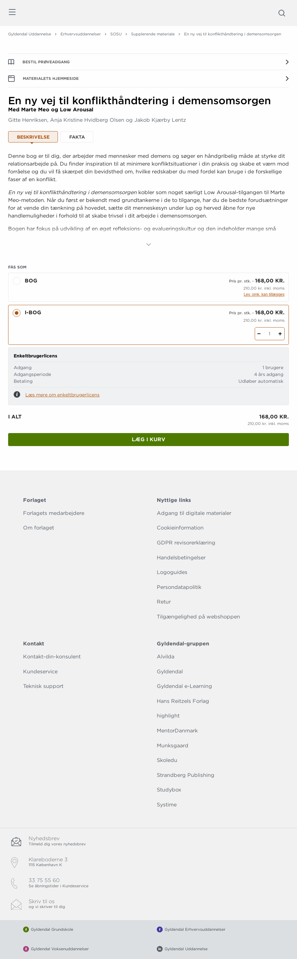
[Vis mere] (149, 244)
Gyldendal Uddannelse (29, 33)
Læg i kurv (148, 439)
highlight (168, 716)
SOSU (116, 33)
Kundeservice (40, 671)
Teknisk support (43, 686)
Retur (164, 602)
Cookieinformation (180, 528)
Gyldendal (170, 671)
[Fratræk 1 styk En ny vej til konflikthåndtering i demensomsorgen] (259, 334)
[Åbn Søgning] (282, 13)
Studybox (169, 790)
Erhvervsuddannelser (81, 33)
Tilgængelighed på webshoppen (198, 617)
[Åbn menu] (12, 13)
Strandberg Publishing (185, 775)
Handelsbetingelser (181, 557)
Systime (167, 805)
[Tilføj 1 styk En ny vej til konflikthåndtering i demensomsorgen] (280, 334)
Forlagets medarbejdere (53, 513)
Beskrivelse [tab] (33, 137)
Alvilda (165, 657)
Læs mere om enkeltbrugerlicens (62, 394)
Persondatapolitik (179, 587)
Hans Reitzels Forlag (183, 701)
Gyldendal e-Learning (184, 686)
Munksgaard (172, 745)
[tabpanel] (148, 200)
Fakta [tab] (77, 137)
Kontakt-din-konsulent (52, 657)
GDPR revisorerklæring (186, 543)
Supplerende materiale (153, 33)
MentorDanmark (177, 731)
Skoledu (167, 760)
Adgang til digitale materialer (194, 513)
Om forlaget (38, 528)
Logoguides (172, 572)
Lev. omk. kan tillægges (264, 294)
